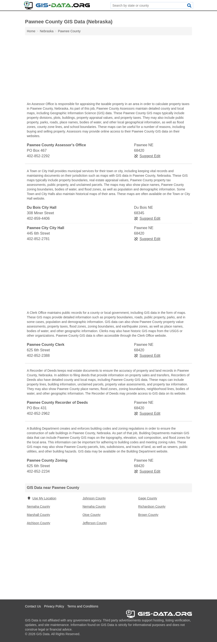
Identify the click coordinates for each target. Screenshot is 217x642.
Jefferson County (95, 523)
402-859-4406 (38, 218)
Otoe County (92, 515)
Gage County (147, 498)
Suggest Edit (147, 156)
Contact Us (33, 606)
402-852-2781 (38, 239)
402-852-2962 (38, 413)
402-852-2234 (38, 471)
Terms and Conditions (82, 606)
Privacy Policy (54, 606)
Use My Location (41, 498)
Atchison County (38, 523)
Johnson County (94, 498)
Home (31, 31)
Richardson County (151, 506)
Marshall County (38, 515)
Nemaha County (38, 506)
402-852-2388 (38, 356)
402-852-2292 (38, 156)
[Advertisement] (108, 70)
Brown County (148, 515)
